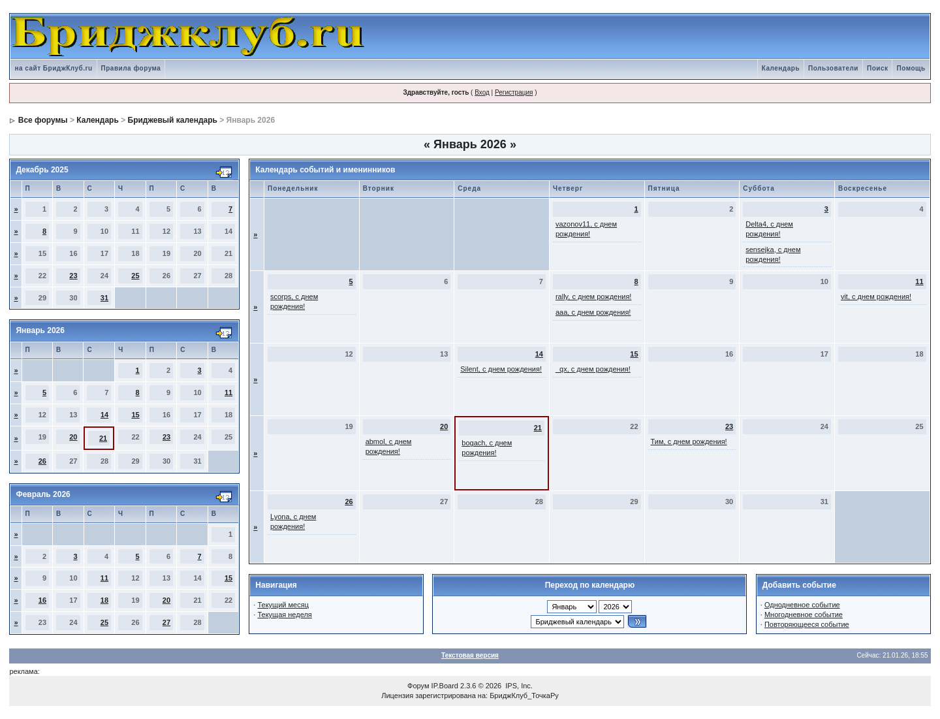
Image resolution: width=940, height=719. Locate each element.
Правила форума (131, 68)
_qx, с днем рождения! (593, 369)
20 (73, 437)
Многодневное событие (803, 614)
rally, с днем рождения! (594, 296)
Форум (418, 686)
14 (104, 415)
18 (104, 600)
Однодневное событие (802, 605)
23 (73, 276)
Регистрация (514, 92)
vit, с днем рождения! (876, 296)
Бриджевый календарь (172, 120)
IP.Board (444, 686)
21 (103, 438)
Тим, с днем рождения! (689, 441)
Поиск (877, 68)
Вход (482, 92)
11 (228, 392)
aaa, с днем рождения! (593, 312)
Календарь (781, 68)
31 (104, 298)
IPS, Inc (518, 686)
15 (135, 415)
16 (42, 600)
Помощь (910, 68)
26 (42, 461)
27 (166, 622)
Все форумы (43, 120)
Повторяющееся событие (806, 624)
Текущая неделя (284, 614)
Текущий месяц (283, 605)
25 (135, 276)
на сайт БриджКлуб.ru (53, 68)
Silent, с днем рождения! (501, 369)
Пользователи (833, 68)
